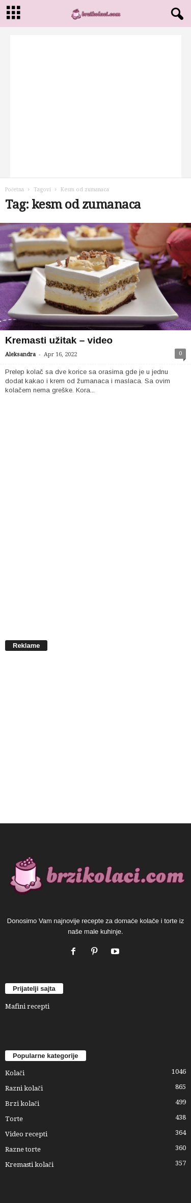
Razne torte (23, 1149)
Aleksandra (20, 354)
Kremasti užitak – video (59, 340)
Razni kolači (24, 1088)
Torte (14, 1119)
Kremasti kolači (29, 1164)
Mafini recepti (27, 1006)
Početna (14, 189)
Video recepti (26, 1134)
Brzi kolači (22, 1103)
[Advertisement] (95, 106)
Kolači (14, 1073)
